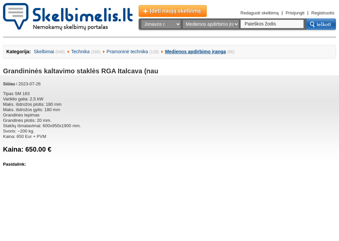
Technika (80, 51)
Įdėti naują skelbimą (175, 11)
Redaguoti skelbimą (260, 12)
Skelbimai (44, 51)
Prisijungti (294, 12)
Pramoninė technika (127, 51)
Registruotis (322, 12)
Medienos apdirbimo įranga (195, 51)
